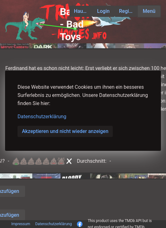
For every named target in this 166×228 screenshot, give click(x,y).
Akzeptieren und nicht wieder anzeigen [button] (65, 131)
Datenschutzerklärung (42, 116)
